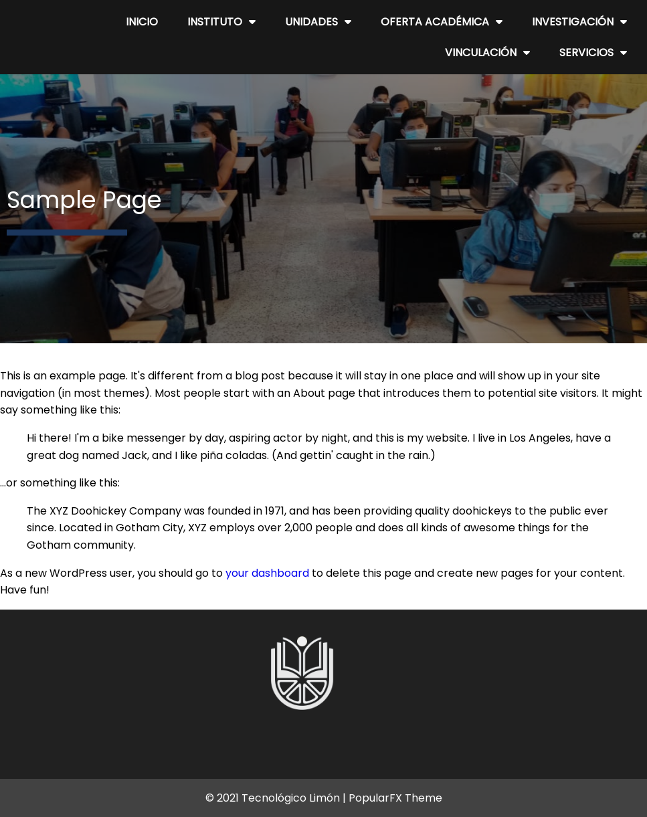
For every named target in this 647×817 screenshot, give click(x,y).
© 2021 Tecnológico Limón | (277, 798)
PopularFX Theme (395, 798)
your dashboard (267, 573)
